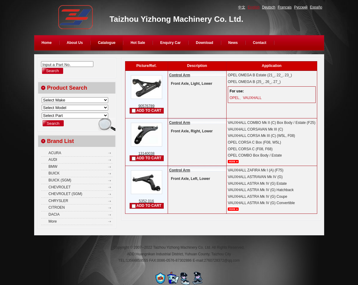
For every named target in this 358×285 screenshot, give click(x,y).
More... (233, 161)
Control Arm (179, 75)
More (53, 221)
